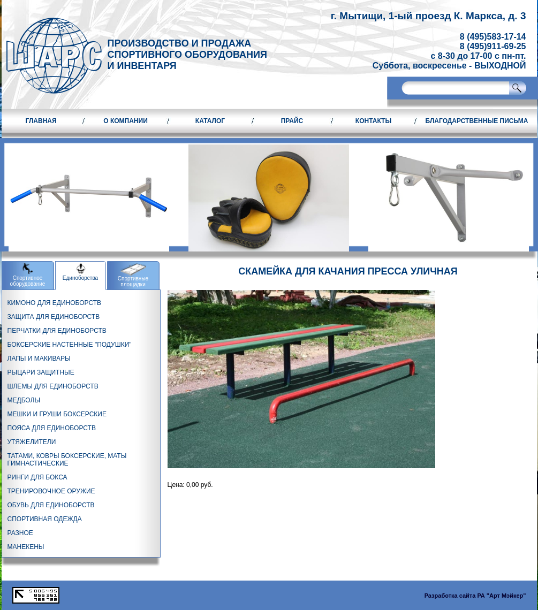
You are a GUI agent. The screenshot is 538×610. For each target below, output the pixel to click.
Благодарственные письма (477, 121)
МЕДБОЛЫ (24, 400)
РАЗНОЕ (20, 533)
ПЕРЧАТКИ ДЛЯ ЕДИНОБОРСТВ (57, 330)
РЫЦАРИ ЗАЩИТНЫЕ (40, 372)
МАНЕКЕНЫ (25, 547)
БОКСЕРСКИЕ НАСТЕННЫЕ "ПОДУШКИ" (69, 344)
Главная (40, 121)
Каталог (210, 121)
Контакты (373, 121)
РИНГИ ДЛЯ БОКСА (37, 477)
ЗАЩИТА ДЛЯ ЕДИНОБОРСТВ (53, 317)
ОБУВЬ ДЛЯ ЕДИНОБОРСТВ (51, 505)
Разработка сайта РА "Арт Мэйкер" (475, 595)
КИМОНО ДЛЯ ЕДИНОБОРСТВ (54, 303)
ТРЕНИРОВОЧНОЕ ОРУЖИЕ (51, 491)
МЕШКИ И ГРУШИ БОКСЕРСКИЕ (57, 414)
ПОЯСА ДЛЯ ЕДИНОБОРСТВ (51, 428)
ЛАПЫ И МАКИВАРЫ (39, 358)
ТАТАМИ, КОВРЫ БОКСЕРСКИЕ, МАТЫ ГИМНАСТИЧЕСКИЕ (67, 459)
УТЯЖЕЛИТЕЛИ (31, 442)
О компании (125, 121)
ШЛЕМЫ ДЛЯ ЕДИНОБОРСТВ (52, 386)
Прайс (292, 121)
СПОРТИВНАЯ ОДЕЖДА (44, 519)
